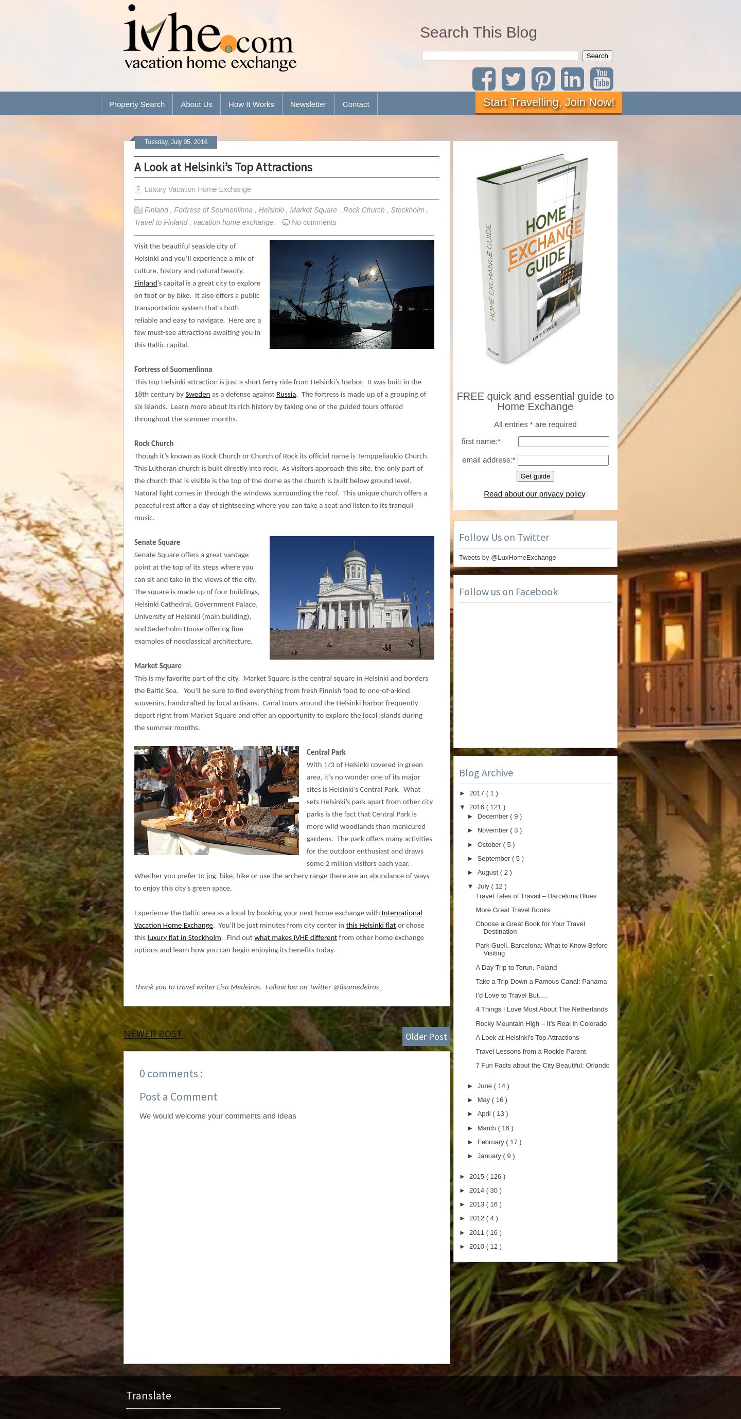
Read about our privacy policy (534, 493)
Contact (356, 104)
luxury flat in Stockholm (184, 937)
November (494, 830)
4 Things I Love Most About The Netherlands (541, 1009)
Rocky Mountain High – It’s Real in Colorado (541, 1023)
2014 (477, 1190)
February (492, 1142)
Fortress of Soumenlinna (214, 210)
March (488, 1128)
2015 (477, 1176)
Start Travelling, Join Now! (549, 102)
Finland (157, 210)
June (486, 1086)
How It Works (251, 104)
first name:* (481, 441)
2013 (477, 1204)
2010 (477, 1246)
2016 (477, 807)
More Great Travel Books (512, 910)
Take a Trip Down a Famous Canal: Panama (541, 981)
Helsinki (272, 210)
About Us (197, 104)
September (495, 858)
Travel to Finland (161, 222)
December (494, 816)
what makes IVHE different (295, 937)
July (484, 886)
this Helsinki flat (371, 925)
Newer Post (153, 1033)
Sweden (197, 394)
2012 (477, 1218)
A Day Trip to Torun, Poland (516, 967)
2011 (477, 1232)
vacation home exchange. (235, 222)
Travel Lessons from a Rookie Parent (530, 1051)
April (485, 1114)
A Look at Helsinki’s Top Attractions (223, 166)
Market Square (314, 210)
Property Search (137, 104)
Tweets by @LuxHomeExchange (507, 557)
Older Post (426, 1036)
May (485, 1100)
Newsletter (308, 104)
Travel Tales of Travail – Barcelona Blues (535, 896)
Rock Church (365, 210)
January (490, 1156)
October (490, 844)
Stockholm (409, 210)
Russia (286, 394)
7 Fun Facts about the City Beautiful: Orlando (542, 1065)
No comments (314, 222)
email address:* (488, 459)
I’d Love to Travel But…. (511, 995)
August (489, 872)
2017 (477, 793)
